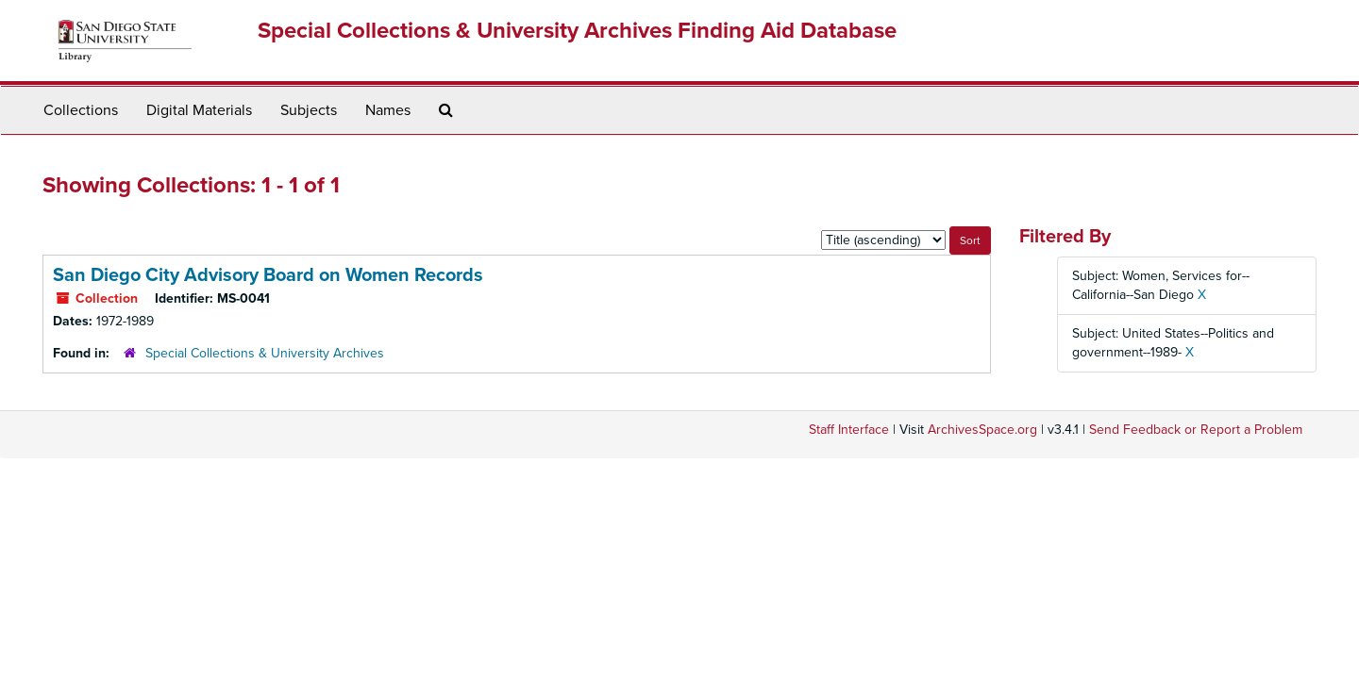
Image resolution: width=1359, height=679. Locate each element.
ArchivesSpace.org (982, 430)
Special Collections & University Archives (264, 353)
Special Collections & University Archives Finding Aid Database (577, 30)
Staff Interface (849, 430)
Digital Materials (199, 110)
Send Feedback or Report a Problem (1195, 430)
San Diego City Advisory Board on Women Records (268, 275)
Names (388, 110)
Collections (80, 110)
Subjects (308, 110)
